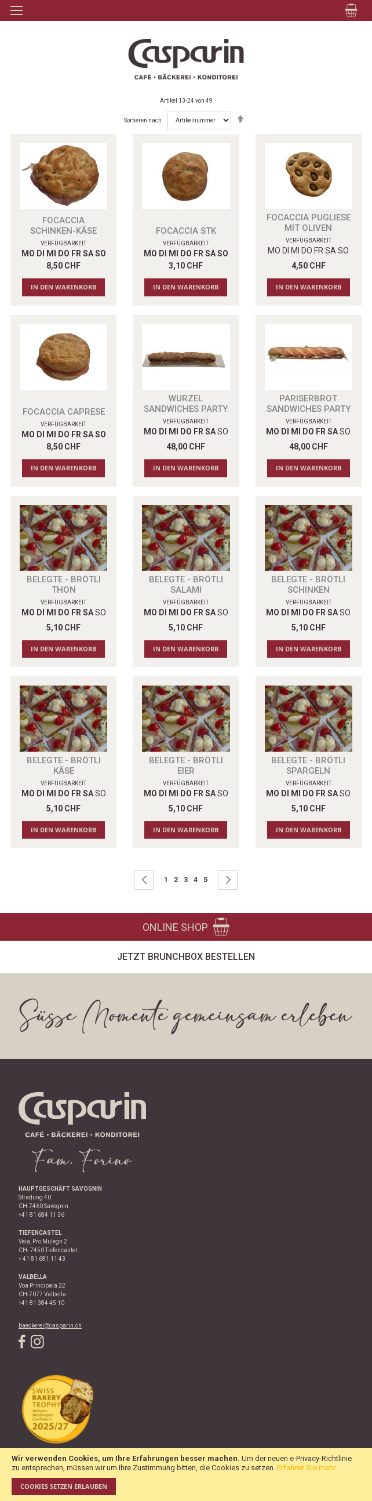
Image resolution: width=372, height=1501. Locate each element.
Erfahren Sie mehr (306, 1467)
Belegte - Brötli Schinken (308, 584)
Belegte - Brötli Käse (64, 765)
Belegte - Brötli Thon (64, 584)
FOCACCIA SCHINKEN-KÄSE (63, 225)
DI (285, 250)
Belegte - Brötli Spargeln (308, 765)
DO (306, 250)
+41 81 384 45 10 (41, 1303)
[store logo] (186, 59)
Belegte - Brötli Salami (186, 584)
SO (343, 250)
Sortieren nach (143, 120)
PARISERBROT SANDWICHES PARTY (309, 403)
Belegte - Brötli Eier (186, 765)
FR (318, 250)
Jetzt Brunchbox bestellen (186, 956)
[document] (186, 1474)
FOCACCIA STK (186, 231)
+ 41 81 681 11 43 (42, 1259)
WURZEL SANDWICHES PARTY (186, 403)
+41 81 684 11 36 (41, 1215)
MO (274, 250)
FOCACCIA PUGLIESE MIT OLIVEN (309, 222)
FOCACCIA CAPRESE (64, 412)
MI (295, 250)
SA (330, 250)
